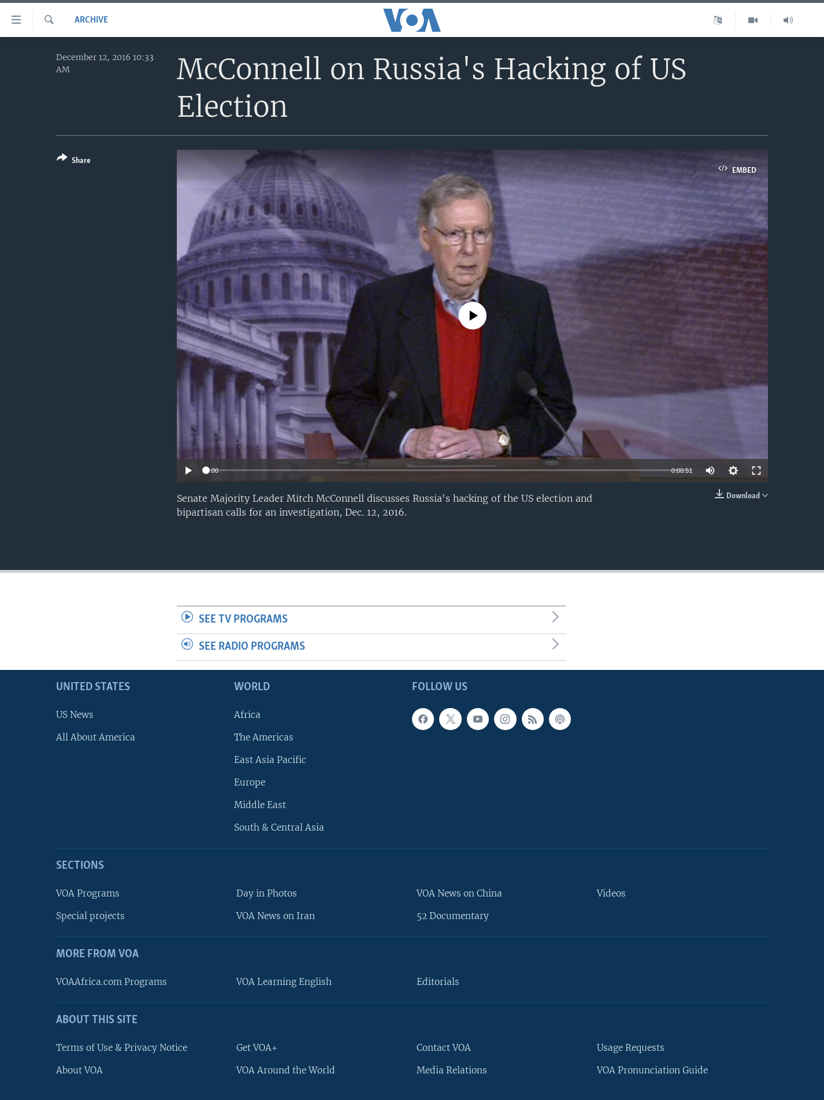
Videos (611, 893)
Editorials (438, 981)
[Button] (74, 161)
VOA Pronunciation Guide (652, 1070)
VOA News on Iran (275, 915)
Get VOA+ (256, 1047)
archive (91, 20)
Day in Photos (266, 893)
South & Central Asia (279, 827)
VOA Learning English (284, 981)
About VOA (79, 1070)
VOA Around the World (285, 1070)
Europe (249, 782)
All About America (95, 737)
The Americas (264, 737)
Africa (247, 714)
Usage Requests (631, 1047)
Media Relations (452, 1070)
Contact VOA (444, 1047)
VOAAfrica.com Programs (111, 981)
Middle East (260, 804)
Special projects (90, 915)
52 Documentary (453, 915)
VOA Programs (88, 893)
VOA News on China (459, 893)
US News (75, 714)
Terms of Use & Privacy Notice (121, 1047)
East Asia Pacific (270, 759)
